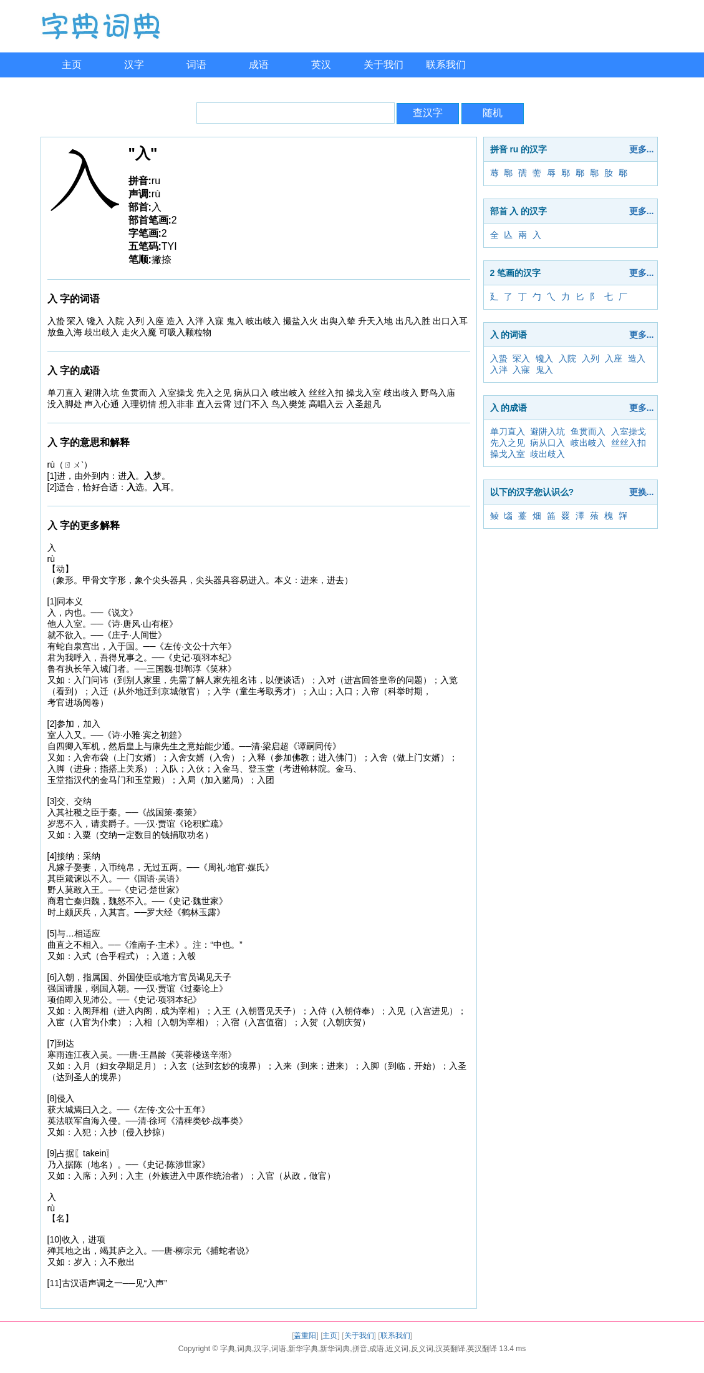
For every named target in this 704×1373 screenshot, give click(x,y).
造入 (636, 358)
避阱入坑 (547, 431)
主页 (72, 64)
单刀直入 (507, 431)
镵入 (544, 358)
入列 (590, 358)
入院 (567, 358)
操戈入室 (507, 454)
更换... (641, 492)
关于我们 (383, 64)
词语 (196, 64)
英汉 (321, 64)
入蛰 (499, 358)
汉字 (134, 64)
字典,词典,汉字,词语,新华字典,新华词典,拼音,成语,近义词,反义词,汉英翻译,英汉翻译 (359, 1348)
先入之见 (507, 443)
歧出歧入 (547, 454)
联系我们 (446, 64)
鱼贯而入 (588, 431)
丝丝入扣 (628, 443)
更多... (641, 149)
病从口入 (547, 443)
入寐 (521, 370)
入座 (613, 358)
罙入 (521, 358)
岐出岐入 (588, 443)
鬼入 (544, 370)
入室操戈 (628, 431)
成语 (259, 64)
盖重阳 (305, 1335)
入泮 (499, 370)
